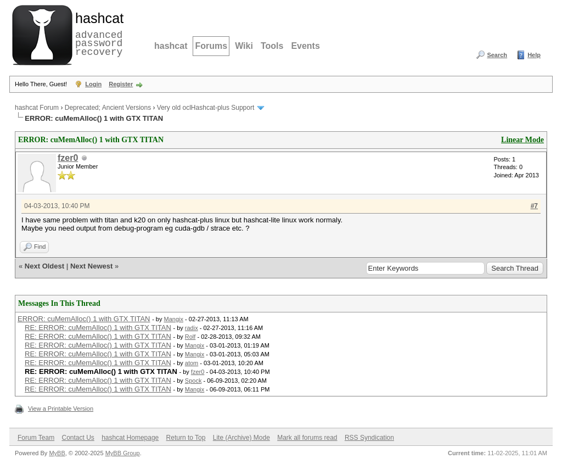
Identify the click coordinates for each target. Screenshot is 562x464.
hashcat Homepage (130, 437)
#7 (534, 206)
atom (191, 363)
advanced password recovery (97, 33)
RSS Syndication (369, 437)
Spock (193, 380)
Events (305, 46)
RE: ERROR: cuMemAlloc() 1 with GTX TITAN (98, 327)
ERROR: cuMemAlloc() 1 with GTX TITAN (84, 319)
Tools (272, 46)
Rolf (190, 336)
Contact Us (77, 437)
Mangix (173, 319)
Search (497, 55)
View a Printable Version (60, 408)
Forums (211, 46)
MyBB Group (122, 453)
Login (93, 84)
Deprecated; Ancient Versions (108, 107)
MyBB (57, 453)
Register (121, 84)
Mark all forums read (307, 437)
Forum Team (36, 437)
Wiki (244, 46)
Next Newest (91, 266)
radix (191, 328)
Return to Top (186, 437)
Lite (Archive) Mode (241, 437)
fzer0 (68, 158)
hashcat (170, 46)
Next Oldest (44, 266)
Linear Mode (522, 140)
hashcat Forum (37, 107)
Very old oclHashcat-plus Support (205, 107)
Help (534, 55)
